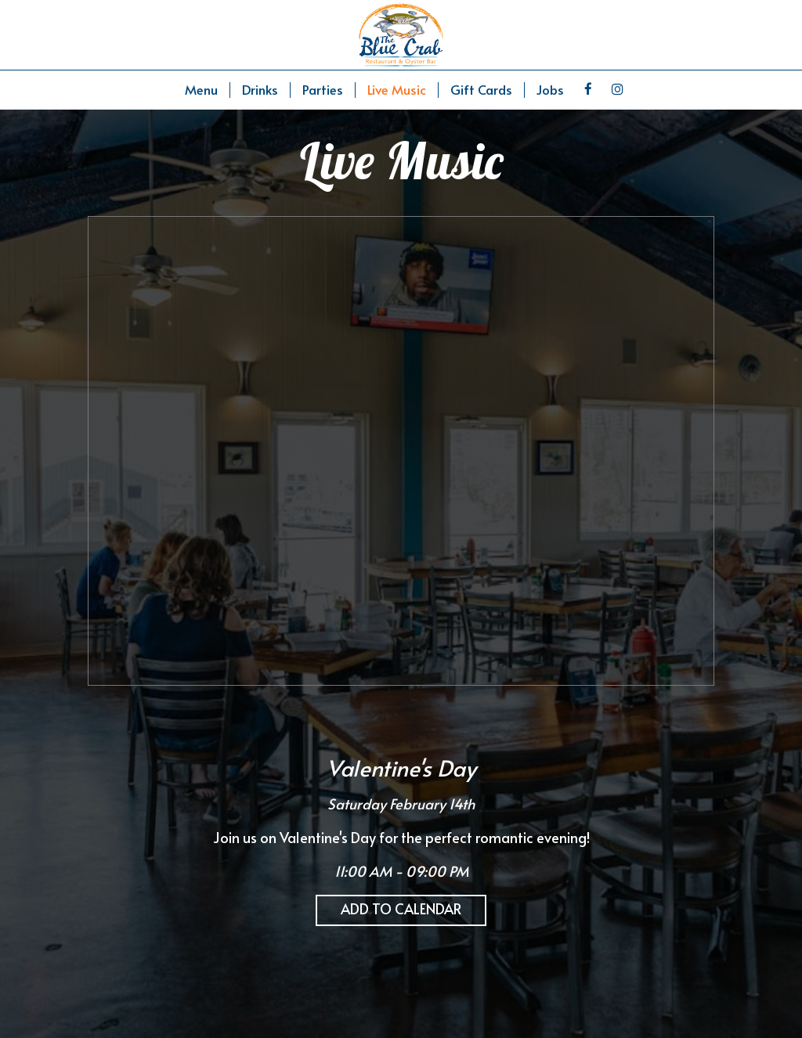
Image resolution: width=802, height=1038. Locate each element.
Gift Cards (481, 90)
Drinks (260, 90)
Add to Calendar (401, 908)
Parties (322, 90)
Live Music (396, 90)
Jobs (550, 90)
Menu (201, 90)
